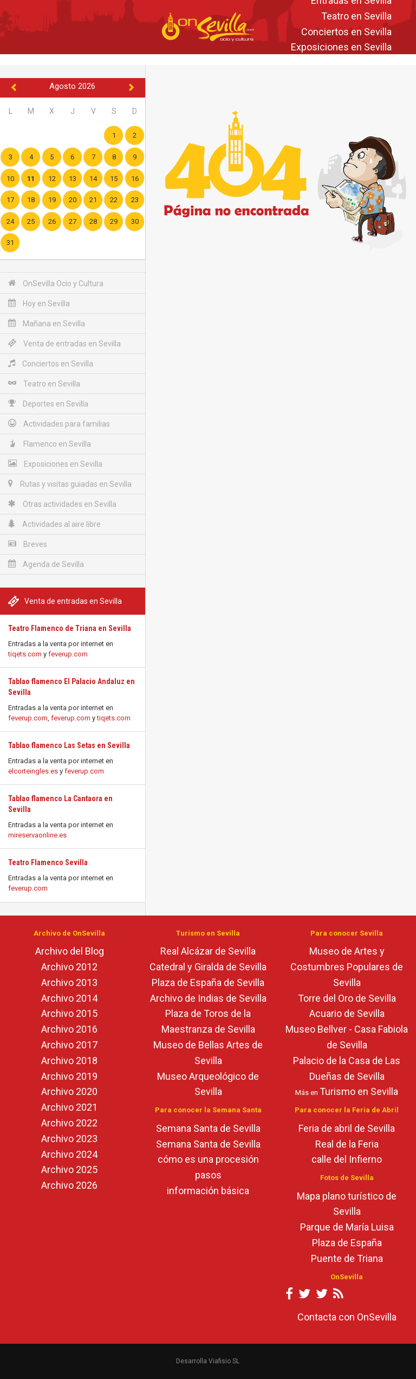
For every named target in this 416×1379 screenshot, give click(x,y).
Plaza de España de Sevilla (208, 982)
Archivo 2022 (69, 1123)
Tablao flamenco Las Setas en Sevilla (69, 745)
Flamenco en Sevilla (49, 443)
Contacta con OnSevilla (346, 1317)
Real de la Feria (347, 1144)
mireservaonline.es (37, 835)
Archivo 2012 (69, 966)
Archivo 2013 (69, 982)
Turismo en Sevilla (359, 1091)
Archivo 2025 (69, 1169)
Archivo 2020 (69, 1091)
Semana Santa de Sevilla (208, 1128)
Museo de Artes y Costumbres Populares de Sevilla (346, 966)
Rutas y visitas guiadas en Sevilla (70, 483)
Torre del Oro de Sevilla (347, 998)
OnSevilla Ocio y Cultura (55, 283)
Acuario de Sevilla (347, 1013)
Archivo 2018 (69, 1060)
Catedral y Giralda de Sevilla (208, 966)
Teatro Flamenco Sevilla (48, 862)
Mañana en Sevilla (46, 323)
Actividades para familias (59, 423)
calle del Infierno (346, 1159)
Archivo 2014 (69, 998)
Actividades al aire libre (54, 524)
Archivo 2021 (69, 1107)
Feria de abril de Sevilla (346, 1128)
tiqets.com (25, 654)
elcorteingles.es (33, 771)
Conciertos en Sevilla (346, 31)
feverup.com (68, 654)
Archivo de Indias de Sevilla (208, 998)
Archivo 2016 (69, 1029)
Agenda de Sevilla (46, 564)
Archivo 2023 (69, 1138)
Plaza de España (347, 1242)
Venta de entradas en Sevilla (64, 343)
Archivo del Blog (69, 951)
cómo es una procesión (208, 1159)
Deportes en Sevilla (48, 403)
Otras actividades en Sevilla (62, 503)
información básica (208, 1190)
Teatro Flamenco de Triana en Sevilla (69, 628)
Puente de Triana (347, 1258)
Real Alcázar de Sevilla (208, 951)
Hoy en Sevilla (39, 303)
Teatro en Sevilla (356, 16)
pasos (208, 1175)
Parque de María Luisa (347, 1227)
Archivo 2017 (69, 1045)
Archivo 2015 (69, 1013)
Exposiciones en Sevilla (341, 47)
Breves (27, 544)
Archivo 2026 (69, 1185)
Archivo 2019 (69, 1076)
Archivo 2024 (69, 1154)
